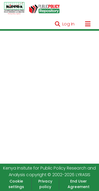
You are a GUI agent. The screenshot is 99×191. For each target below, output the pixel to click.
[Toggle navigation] (87, 24)
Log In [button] (68, 24)
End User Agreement (78, 184)
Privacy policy (45, 184)
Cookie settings (16, 184)
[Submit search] (57, 24)
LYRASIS (83, 175)
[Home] (14, 8)
